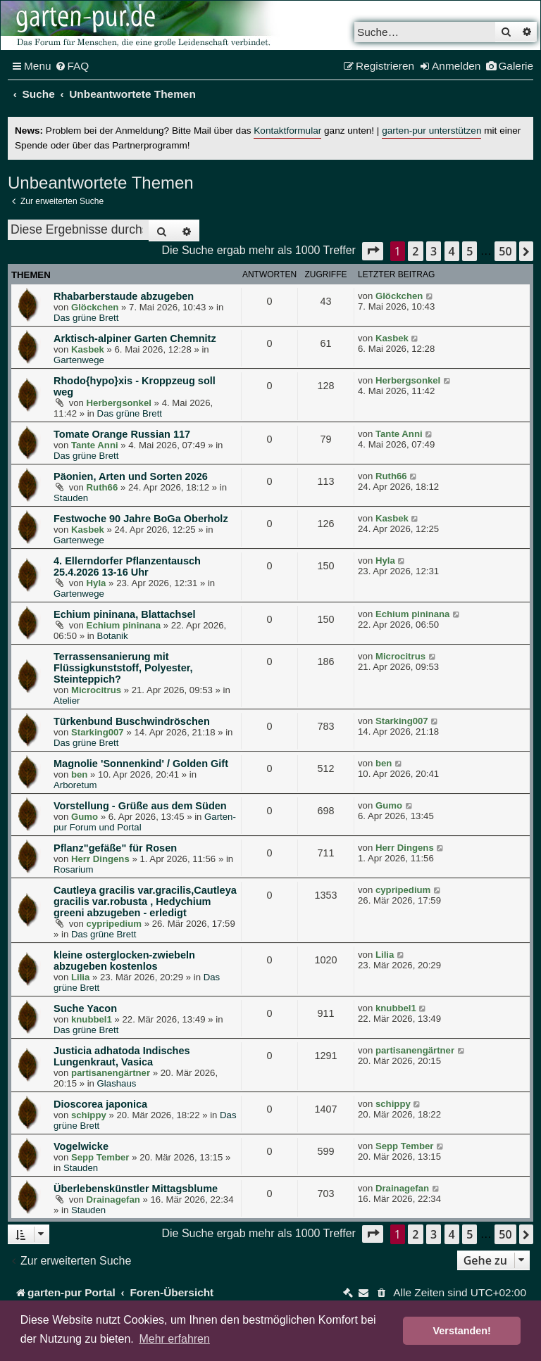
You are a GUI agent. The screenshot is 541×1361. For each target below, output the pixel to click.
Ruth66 (102, 487)
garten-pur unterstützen (431, 130)
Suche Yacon (85, 1008)
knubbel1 (91, 1019)
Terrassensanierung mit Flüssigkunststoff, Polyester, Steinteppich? (123, 668)
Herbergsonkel (119, 403)
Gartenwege (79, 360)
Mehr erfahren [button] (174, 1339)
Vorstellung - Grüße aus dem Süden (140, 805)
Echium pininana (124, 625)
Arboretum (75, 785)
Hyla (96, 583)
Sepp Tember (100, 1157)
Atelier (67, 700)
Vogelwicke (81, 1146)
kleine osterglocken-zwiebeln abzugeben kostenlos (124, 960)
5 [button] (469, 251)
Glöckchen (94, 307)
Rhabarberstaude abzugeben (124, 296)
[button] (372, 251)
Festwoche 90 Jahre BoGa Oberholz (141, 518)
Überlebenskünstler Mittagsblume (136, 1188)
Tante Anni (94, 445)
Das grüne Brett (86, 317)
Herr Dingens (100, 859)
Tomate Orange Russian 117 (122, 434)
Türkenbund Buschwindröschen (132, 721)
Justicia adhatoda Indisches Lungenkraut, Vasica (122, 1056)
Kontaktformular (287, 130)
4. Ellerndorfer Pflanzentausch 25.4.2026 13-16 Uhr (127, 566)
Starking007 (97, 732)
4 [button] (452, 251)
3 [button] (433, 251)
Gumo (84, 816)
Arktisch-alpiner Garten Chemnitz (135, 338)
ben (79, 774)
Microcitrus (96, 690)
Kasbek (87, 349)
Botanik (112, 636)
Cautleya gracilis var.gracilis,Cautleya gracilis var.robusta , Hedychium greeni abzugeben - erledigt (145, 901)
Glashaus (117, 1083)
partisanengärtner (110, 1073)
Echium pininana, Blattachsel (125, 614)
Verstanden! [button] (462, 1330)
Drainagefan (113, 1199)
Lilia (80, 977)
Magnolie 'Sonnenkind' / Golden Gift (141, 763)
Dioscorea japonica (100, 1104)
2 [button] (415, 251)
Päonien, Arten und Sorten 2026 (131, 476)
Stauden (71, 498)
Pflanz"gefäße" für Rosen (115, 848)
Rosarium (73, 869)
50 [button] (505, 251)
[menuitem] (72, 66)
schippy (88, 1115)
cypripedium (114, 923)
